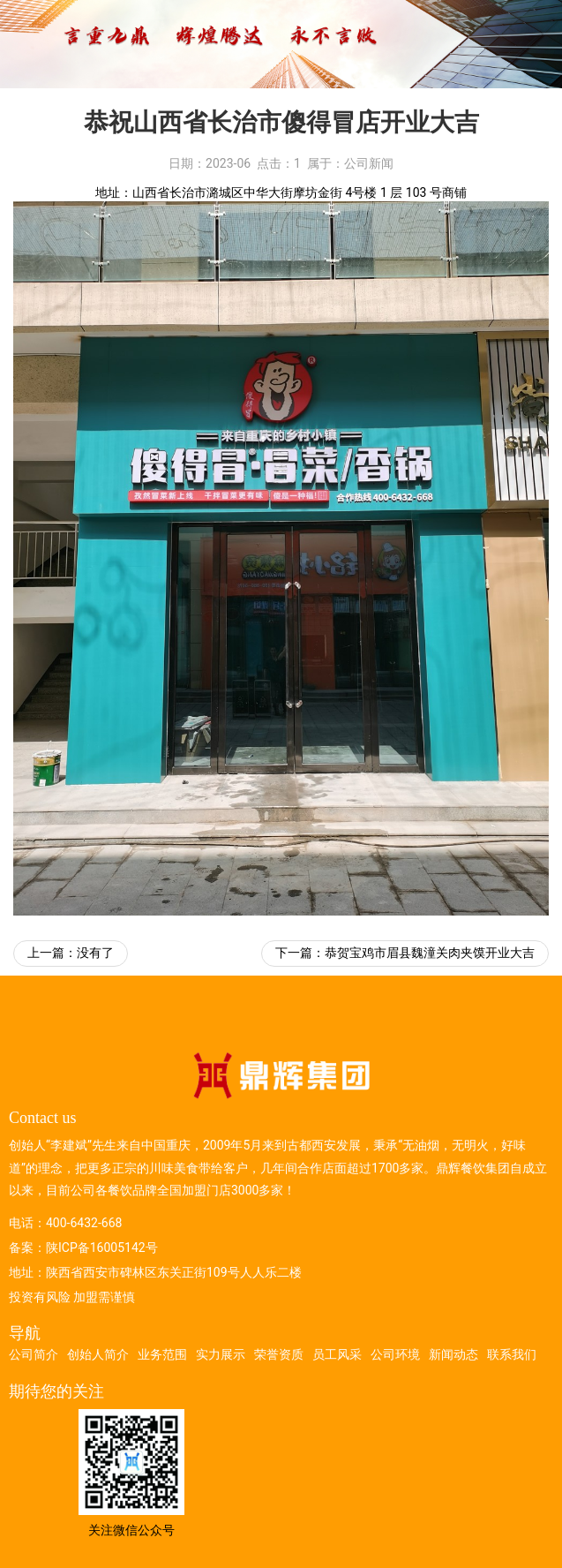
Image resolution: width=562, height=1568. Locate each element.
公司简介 (33, 1354)
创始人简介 (98, 1354)
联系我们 (511, 1354)
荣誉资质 (278, 1354)
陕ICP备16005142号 (102, 1247)
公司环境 (395, 1354)
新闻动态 (453, 1354)
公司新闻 (368, 163)
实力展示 (220, 1354)
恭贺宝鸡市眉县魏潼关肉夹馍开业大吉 (430, 953)
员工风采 (337, 1354)
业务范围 (162, 1354)
